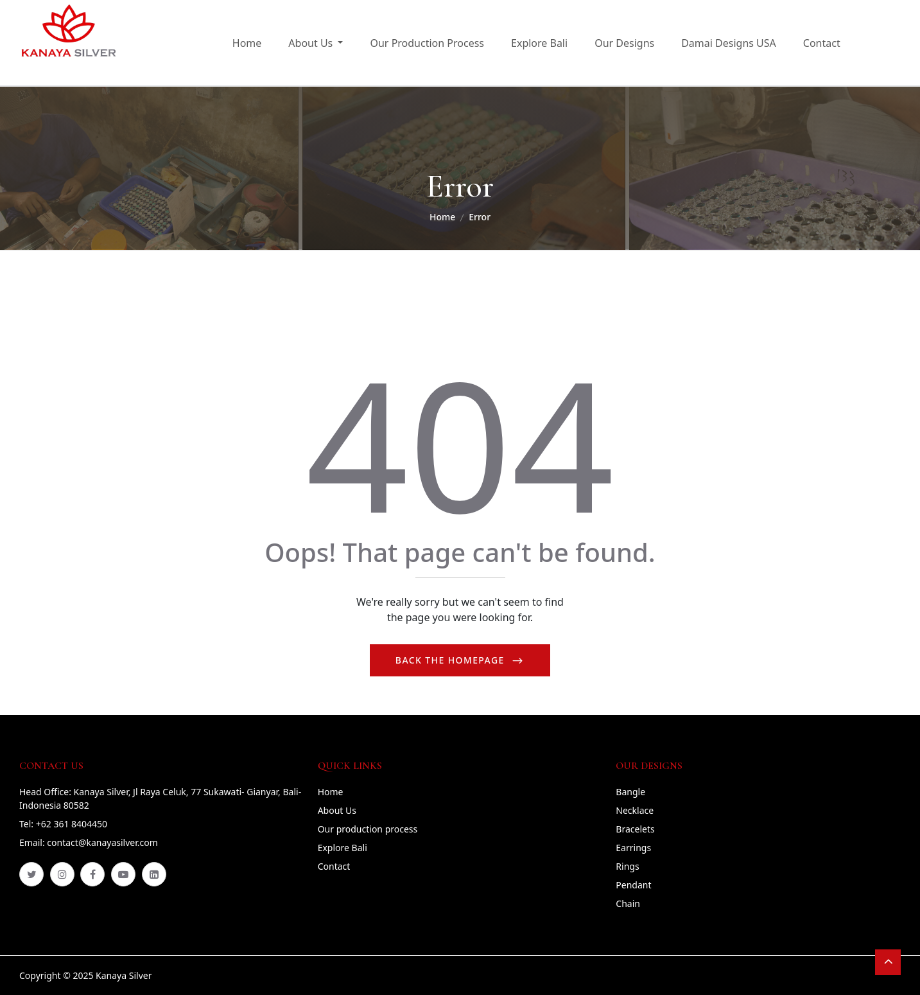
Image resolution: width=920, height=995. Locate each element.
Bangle (630, 792)
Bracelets (635, 829)
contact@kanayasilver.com (102, 842)
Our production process (368, 829)
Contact (821, 43)
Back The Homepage (451, 660)
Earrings (633, 847)
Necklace (635, 810)
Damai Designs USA (728, 43)
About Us (337, 810)
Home (247, 43)
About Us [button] (311, 43)
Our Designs (624, 43)
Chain (628, 903)
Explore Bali (539, 43)
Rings (627, 866)
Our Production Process (427, 43)
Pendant (633, 885)
